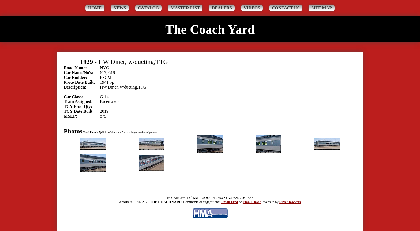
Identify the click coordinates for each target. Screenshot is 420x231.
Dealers (222, 8)
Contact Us (285, 8)
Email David (252, 202)
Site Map (321, 8)
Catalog (148, 8)
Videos (252, 8)
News (120, 8)
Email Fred (229, 202)
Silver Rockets (290, 202)
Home (95, 8)
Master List (185, 8)
